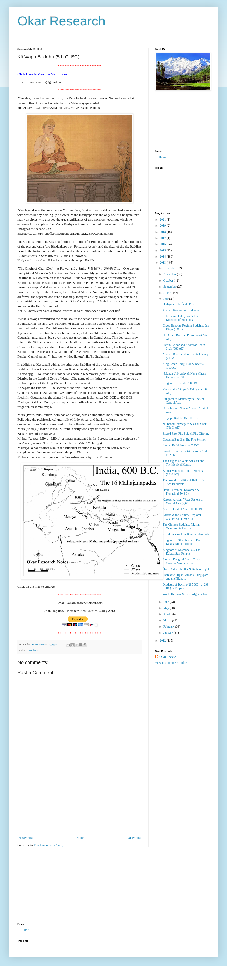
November (170, 274)
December (170, 268)
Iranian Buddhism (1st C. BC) (181, 445)
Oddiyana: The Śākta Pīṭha (179, 304)
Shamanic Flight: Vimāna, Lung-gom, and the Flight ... (186, 576)
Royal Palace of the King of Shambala (186, 534)
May (166, 608)
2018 (163, 232)
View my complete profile (171, 662)
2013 (163, 262)
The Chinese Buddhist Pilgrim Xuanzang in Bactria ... (181, 526)
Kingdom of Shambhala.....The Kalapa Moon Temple (181, 542)
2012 (163, 640)
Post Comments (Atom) (48, 845)
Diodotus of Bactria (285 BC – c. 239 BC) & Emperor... (185, 586)
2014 (163, 256)
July (166, 298)
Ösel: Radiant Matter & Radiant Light (186, 569)
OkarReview (167, 657)
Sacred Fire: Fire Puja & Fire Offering (186, 433)
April (166, 614)
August (168, 292)
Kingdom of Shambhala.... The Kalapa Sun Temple (181, 551)
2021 (163, 219)
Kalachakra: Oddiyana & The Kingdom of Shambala (181, 317)
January (168, 632)
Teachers (33, 650)
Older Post (134, 837)
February (169, 626)
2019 (163, 225)
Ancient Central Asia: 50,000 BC (183, 509)
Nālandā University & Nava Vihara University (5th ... (184, 375)
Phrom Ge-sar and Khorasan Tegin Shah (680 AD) (184, 346)
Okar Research (61, 21)
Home (80, 837)
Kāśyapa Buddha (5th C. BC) (180, 418)
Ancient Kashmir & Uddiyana (181, 310)
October (168, 280)
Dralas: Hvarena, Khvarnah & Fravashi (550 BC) (181, 491)
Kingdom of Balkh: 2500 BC (180, 383)
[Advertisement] (79, 802)
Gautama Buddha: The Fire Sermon (184, 439)
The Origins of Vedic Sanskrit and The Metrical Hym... (183, 462)
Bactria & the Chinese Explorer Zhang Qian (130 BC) (182, 516)
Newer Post (26, 837)
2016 (163, 244)
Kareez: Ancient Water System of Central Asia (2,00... (183, 501)
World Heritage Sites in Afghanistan (185, 594)
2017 (163, 238)
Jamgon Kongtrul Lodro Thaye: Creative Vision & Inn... (182, 561)
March (167, 620)
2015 (163, 250)
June (166, 602)
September (170, 286)
